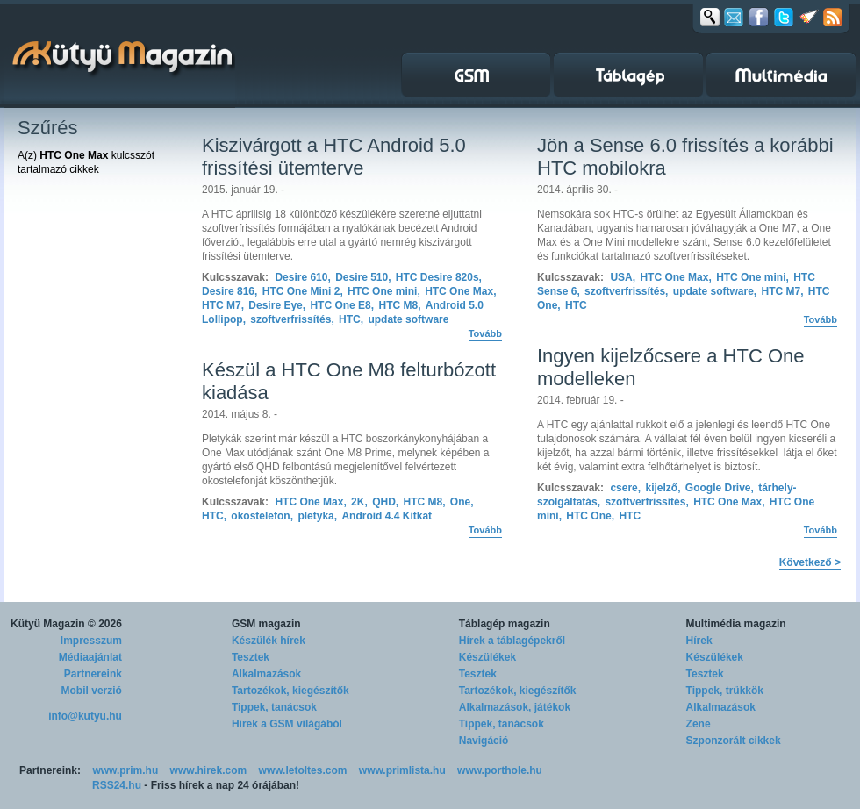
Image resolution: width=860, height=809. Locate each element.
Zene (698, 724)
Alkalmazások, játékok (514, 707)
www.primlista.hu (402, 770)
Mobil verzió (91, 690)
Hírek (699, 640)
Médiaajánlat (90, 657)
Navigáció (484, 740)
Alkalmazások (266, 674)
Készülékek (487, 657)
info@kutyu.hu (85, 716)
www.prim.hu (125, 770)
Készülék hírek (268, 640)
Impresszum (91, 640)
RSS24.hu (116, 785)
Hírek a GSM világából (287, 724)
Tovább (485, 333)
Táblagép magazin (504, 624)
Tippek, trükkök (724, 690)
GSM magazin (266, 624)
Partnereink (93, 674)
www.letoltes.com (303, 770)
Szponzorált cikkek (733, 740)
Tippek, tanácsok (274, 707)
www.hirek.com (208, 770)
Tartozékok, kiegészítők (290, 690)
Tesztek (250, 657)
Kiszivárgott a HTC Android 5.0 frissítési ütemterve (334, 156)
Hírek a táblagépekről (512, 640)
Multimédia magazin (736, 624)
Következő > (810, 562)
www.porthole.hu (499, 770)
